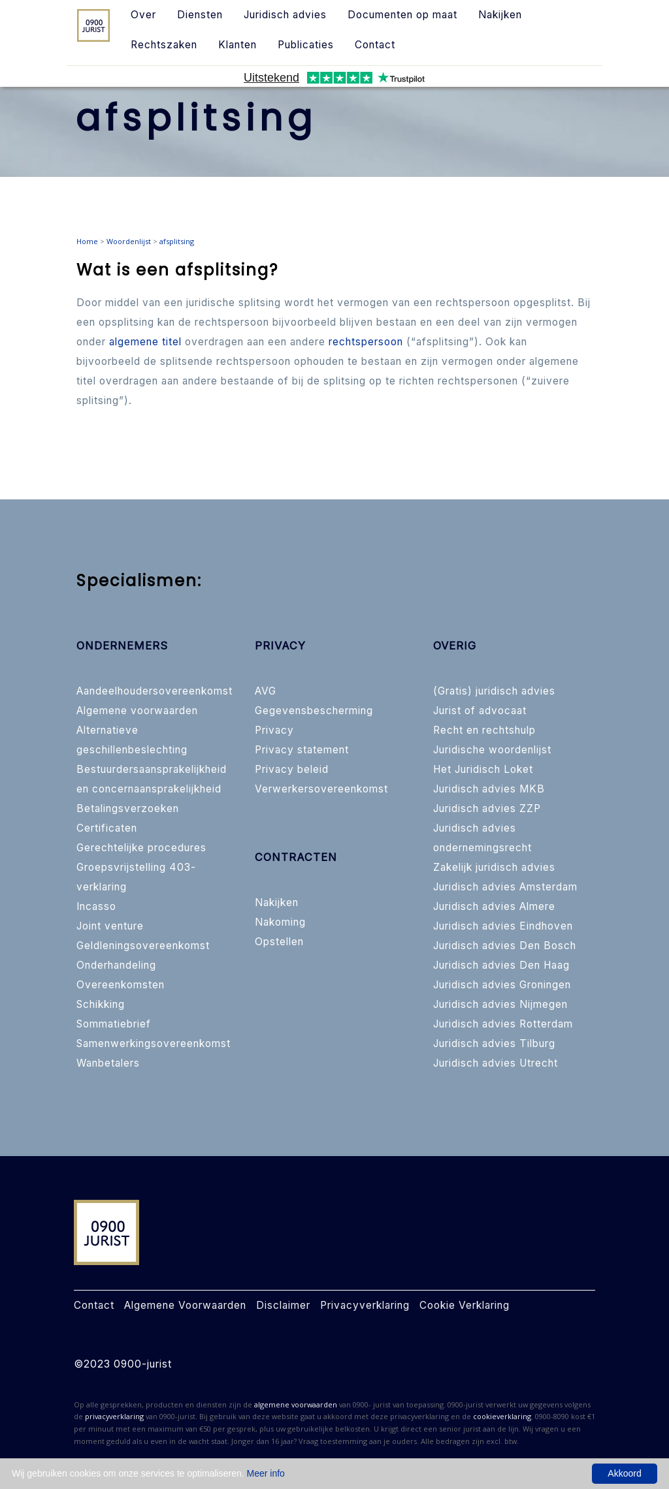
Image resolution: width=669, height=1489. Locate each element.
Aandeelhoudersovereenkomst (154, 691)
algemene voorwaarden (295, 1404)
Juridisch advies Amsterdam (505, 887)
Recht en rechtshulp (484, 730)
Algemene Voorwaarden (185, 1305)
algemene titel (145, 342)
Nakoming (280, 922)
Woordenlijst (128, 241)
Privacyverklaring (365, 1305)
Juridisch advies (285, 14)
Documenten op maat (402, 14)
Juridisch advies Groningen (502, 985)
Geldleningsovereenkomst (143, 945)
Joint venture (110, 926)
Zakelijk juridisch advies (494, 867)
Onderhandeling (116, 965)
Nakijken (500, 14)
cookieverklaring (502, 1416)
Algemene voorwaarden (137, 710)
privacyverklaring (114, 1416)
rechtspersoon (366, 342)
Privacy (274, 730)
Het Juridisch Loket (483, 769)
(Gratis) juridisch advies (494, 691)
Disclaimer (283, 1305)
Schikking (100, 1004)
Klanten (237, 45)
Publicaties (306, 45)
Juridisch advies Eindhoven (503, 926)
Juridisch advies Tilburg (494, 1043)
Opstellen (279, 941)
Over (143, 14)
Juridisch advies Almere (494, 906)
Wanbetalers (108, 1063)
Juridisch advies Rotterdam (503, 1024)
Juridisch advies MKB (489, 789)
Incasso (96, 906)
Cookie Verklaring (464, 1305)
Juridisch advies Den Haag (501, 965)
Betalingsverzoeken (127, 808)
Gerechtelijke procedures (141, 847)
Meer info (266, 1473)
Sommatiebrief (113, 1024)
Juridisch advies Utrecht (495, 1063)
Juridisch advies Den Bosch (504, 945)
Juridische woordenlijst (492, 750)
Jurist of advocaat (480, 710)
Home (87, 241)
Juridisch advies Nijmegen (500, 1004)
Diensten (200, 14)
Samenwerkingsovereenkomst (153, 1043)
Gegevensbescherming (314, 710)
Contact (375, 45)
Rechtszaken (164, 45)
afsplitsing (176, 241)
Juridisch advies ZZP (487, 808)
